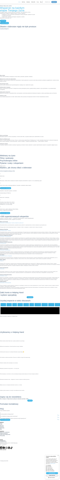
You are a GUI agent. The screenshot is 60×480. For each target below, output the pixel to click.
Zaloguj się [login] (54, 1)
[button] (52, 477)
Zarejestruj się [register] (47, 1)
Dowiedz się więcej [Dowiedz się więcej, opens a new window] (52, 463)
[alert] (52, 467)
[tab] (3, 314)
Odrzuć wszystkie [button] (52, 475)
